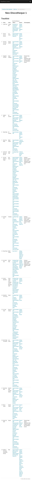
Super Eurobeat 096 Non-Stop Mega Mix (16, 45)
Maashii (20, 160)
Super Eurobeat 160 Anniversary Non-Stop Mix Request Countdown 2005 (16, 225)
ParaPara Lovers (5, 1)
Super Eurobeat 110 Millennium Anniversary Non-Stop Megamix (16, 425)
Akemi (20, 346)
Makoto (20, 25)
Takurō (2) (21, 254)
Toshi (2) (21, 140)
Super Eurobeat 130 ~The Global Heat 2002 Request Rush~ (16, 81)
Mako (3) (21, 256)
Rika (20, 162)
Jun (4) (20, 163)
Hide (20, 143)
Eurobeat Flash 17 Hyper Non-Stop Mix (15, 261)
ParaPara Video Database (7, 9)
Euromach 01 (15, 24)
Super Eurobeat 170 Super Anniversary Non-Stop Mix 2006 (16, 92)
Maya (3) (21, 165)
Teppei (20, 258)
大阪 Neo (15, 9)
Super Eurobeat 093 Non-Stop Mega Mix (16, 35)
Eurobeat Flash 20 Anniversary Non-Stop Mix (15, 283)
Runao (20, 142)
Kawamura (21, 141)
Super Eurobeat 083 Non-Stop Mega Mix (16, 119)
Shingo (20, 24)
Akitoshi (20, 158)
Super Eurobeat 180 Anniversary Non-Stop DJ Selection (16, 239)
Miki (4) (20, 257)
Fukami (20, 157)
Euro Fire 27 (15, 251)
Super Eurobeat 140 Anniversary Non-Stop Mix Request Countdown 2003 (16, 189)
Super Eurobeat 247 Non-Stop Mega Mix (16, 107)
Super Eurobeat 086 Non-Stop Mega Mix (16, 144)
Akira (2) (21, 161)
